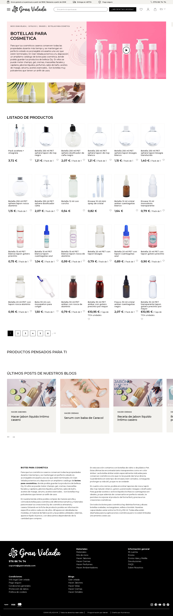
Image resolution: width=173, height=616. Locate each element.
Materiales (81, 552)
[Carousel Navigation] (90, 448)
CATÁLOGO (32, 26)
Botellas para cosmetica (59, 26)
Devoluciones (134, 561)
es (163, 9)
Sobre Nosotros (135, 567)
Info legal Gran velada (19, 579)
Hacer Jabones (83, 558)
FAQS (131, 564)
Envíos (131, 555)
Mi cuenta (133, 552)
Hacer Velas (74, 586)
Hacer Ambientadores (87, 567)
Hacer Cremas (83, 561)
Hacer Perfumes (84, 564)
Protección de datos (18, 589)
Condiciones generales (19, 586)
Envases (42, 26)
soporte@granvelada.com (22, 566)
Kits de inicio (82, 555)
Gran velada (74, 579)
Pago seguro (15, 582)
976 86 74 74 (158, 2)
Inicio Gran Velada (18, 26)
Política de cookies (18, 592)
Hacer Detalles (75, 592)
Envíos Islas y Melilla (137, 558)
